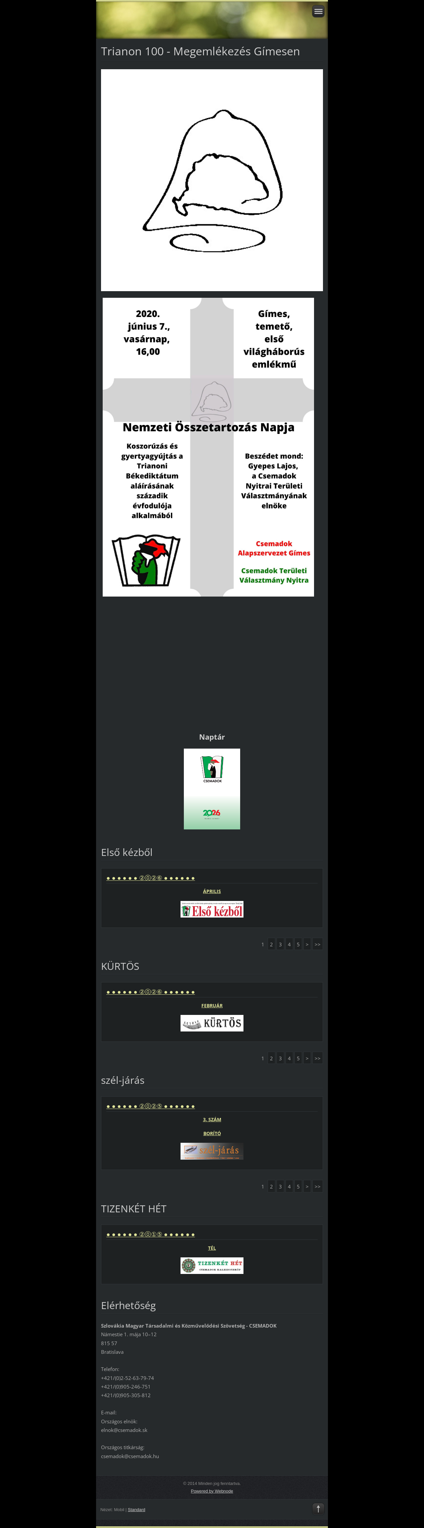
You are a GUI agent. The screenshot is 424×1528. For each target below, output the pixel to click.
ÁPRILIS (212, 891)
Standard (136, 1509)
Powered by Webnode (212, 1491)
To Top (318, 1509)
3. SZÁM (212, 1119)
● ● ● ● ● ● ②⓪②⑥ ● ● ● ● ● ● (150, 877)
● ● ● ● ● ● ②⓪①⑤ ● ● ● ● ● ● (150, 1234)
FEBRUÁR (212, 1005)
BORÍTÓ (212, 1133)
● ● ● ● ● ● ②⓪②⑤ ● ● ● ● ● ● (150, 1106)
